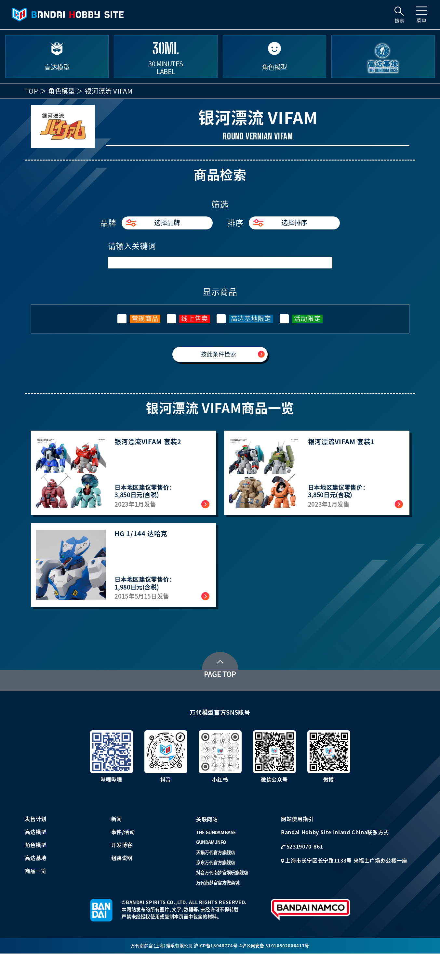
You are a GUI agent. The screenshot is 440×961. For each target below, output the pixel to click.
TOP (31, 91)
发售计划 (36, 825)
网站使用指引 (297, 825)
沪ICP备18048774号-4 (219, 952)
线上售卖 (194, 318)
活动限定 (307, 318)
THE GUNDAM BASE (216, 839)
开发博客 (122, 851)
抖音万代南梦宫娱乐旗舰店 (222, 879)
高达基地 (36, 864)
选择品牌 (153, 223)
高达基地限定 (251, 318)
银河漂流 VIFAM (108, 91)
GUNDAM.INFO (211, 848)
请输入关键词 (132, 246)
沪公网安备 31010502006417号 (278, 952)
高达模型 (36, 838)
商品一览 (36, 877)
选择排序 (280, 223)
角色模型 (61, 91)
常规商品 (145, 318)
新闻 (116, 825)
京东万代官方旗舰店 (215, 868)
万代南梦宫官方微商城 (217, 889)
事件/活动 (123, 838)
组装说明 (122, 864)
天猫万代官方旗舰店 (215, 858)
